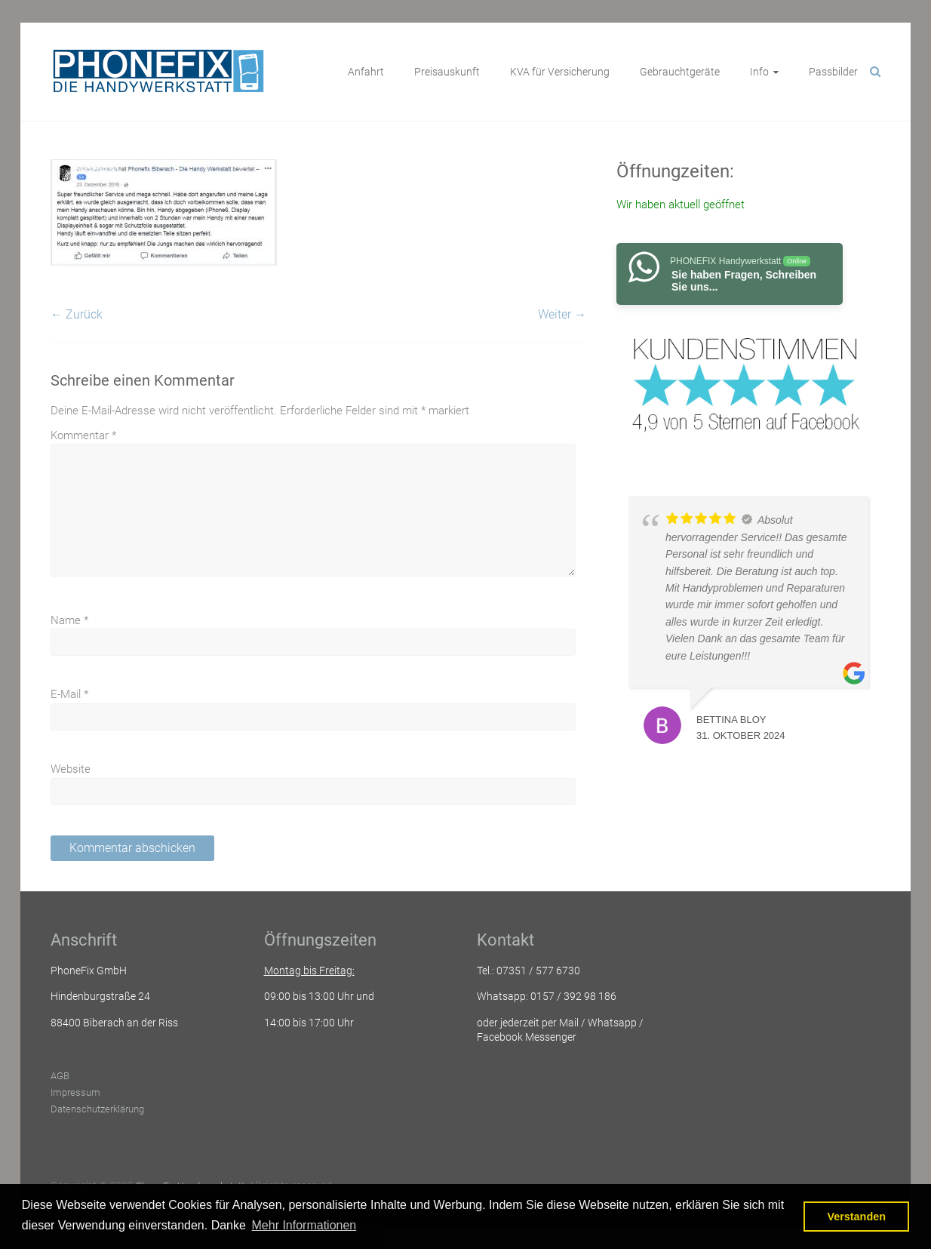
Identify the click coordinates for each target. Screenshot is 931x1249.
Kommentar (83, 435)
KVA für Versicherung (560, 72)
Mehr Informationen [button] (304, 1225)
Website (71, 769)
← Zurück (77, 314)
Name (69, 620)
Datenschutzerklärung (97, 1109)
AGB (60, 1075)
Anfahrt (366, 72)
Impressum (75, 1092)
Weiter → (562, 314)
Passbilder (833, 72)
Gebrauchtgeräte (680, 72)
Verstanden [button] (856, 1217)
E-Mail (69, 694)
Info (759, 72)
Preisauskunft (447, 72)
